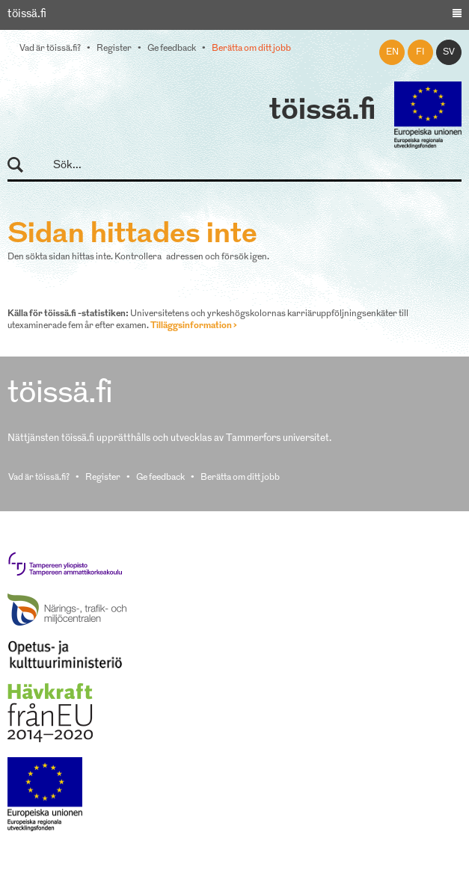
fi (420, 52)
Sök (22, 165)
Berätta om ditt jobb (251, 48)
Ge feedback (171, 48)
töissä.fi (322, 111)
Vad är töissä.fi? (50, 48)
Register (114, 48)
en (392, 52)
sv (449, 52)
